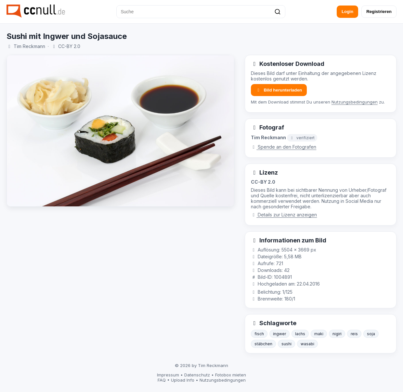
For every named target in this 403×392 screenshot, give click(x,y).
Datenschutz (197, 374)
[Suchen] (277, 11)
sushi (286, 343)
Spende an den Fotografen (284, 147)
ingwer (279, 333)
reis (354, 333)
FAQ (162, 380)
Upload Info (182, 380)
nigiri (337, 333)
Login (347, 11)
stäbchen (263, 343)
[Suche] (200, 11)
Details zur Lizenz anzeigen (284, 214)
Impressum (168, 374)
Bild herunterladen (279, 90)
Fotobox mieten (230, 374)
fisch (259, 333)
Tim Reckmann (29, 46)
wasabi (307, 343)
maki (318, 333)
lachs (300, 333)
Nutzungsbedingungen (355, 101)
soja (371, 333)
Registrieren (379, 11)
